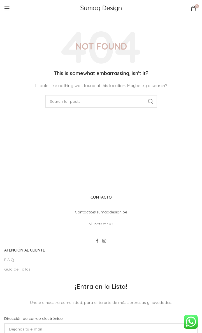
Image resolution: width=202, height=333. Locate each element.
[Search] (101, 101)
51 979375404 (101, 223)
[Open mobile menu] (7, 8)
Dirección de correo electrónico (33, 318)
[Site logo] (101, 8)
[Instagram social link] (104, 241)
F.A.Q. (9, 259)
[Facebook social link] (97, 241)
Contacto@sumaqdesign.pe (101, 212)
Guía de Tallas (17, 269)
